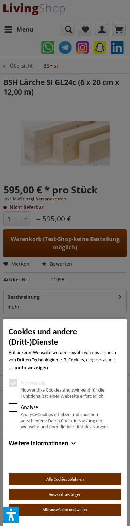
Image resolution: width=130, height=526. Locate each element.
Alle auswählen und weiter (65, 509)
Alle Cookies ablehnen (65, 479)
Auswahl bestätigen (65, 494)
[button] (11, 515)
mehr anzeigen (31, 367)
